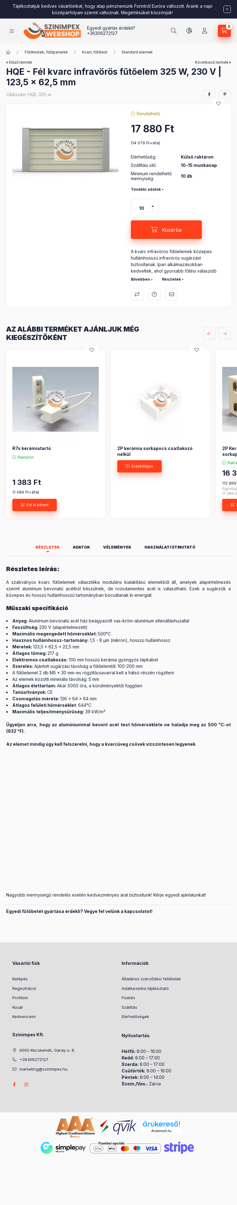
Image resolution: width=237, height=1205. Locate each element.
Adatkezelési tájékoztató (145, 988)
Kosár (17, 1007)
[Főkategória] (8, 52)
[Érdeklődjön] (139, 466)
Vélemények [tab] (117, 547)
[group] (118, 434)
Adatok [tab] (81, 547)
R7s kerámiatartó (31, 448)
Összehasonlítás (137, 294)
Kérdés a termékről (154, 294)
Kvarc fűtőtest (94, 52)
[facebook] (209, 94)
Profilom (20, 997)
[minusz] (152, 210)
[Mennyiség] (142, 208)
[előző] (209, 333)
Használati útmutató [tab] (169, 547)
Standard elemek (137, 52)
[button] (65, 149)
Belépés (20, 978)
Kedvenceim (24, 1016)
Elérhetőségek (135, 1016)
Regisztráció (24, 988)
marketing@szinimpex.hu (43, 1069)
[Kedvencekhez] (218, 103)
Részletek (171, 279)
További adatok (146, 189)
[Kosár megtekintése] (224, 31)
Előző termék (20, 62)
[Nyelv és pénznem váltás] (189, 31)
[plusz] (152, 206)
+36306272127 (102, 33)
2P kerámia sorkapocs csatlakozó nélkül (155, 451)
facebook (14, 1084)
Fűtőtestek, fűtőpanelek (46, 52)
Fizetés (128, 997)
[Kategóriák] (11, 31)
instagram (26, 1084)
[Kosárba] (166, 229)
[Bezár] (227, 9)
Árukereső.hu (161, 1131)
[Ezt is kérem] (34, 505)
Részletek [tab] (47, 547)
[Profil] (204, 31)
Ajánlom (171, 294)
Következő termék (212, 62)
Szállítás (129, 1007)
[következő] (224, 333)
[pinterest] (224, 94)
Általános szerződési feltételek (151, 978)
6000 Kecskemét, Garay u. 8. (47, 1050)
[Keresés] (174, 31)
